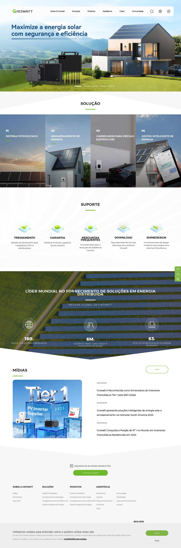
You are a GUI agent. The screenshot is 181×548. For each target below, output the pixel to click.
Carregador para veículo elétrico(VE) (55, 501)
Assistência (107, 11)
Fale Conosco (17, 497)
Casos (122, 11)
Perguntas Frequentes (104, 501)
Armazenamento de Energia (52, 497)
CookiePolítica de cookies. (75, 539)
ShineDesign (121, 497)
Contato (119, 505)
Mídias (15, 493)
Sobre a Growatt (57, 11)
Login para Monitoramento (126, 501)
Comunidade (137, 11)
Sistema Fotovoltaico (49, 493)
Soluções (76, 11)
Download (100, 505)
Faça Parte (16, 501)
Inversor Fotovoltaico (77, 493)
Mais (157, 369)
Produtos (91, 11)
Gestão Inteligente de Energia (53, 505)
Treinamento (101, 493)
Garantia (99, 497)
